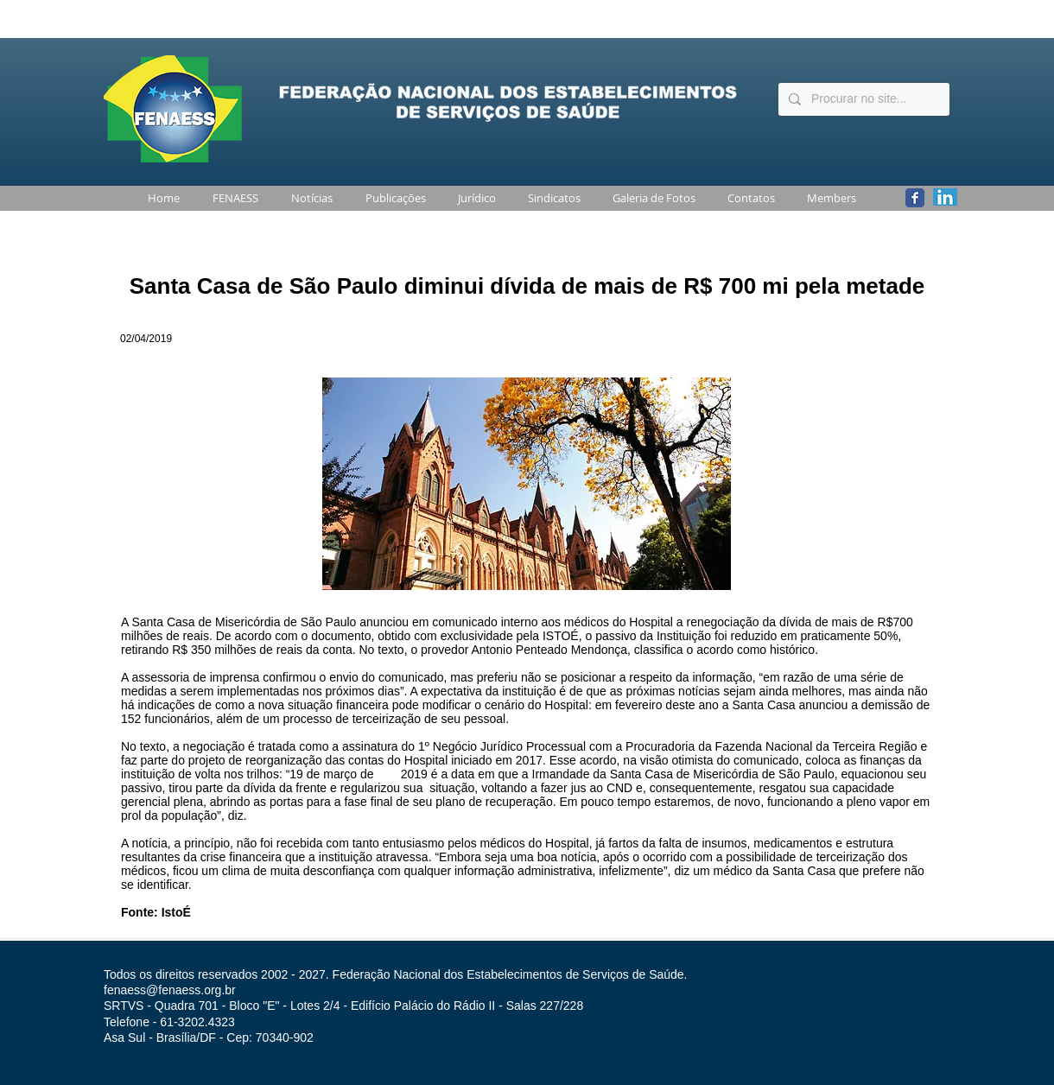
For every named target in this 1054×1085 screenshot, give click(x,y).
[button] (232, 198)
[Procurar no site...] (862, 99)
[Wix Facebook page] (914, 197)
